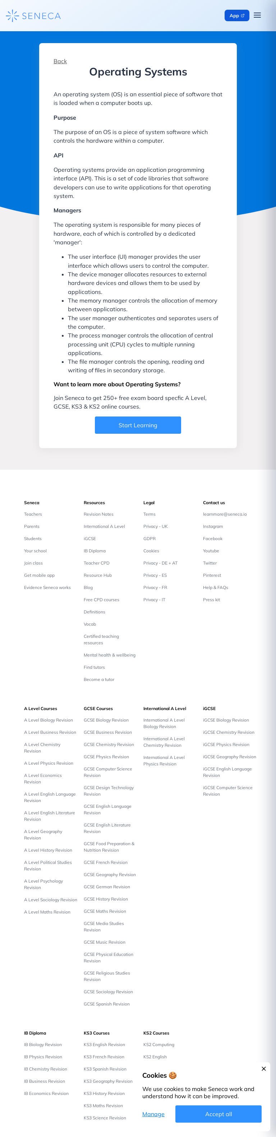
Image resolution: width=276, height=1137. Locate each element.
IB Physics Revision (43, 1056)
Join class (33, 563)
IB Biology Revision (43, 1044)
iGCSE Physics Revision (226, 744)
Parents (32, 526)
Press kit (211, 599)
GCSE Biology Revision (106, 720)
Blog (88, 587)
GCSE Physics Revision (106, 756)
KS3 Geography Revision (108, 1081)
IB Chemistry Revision (45, 1069)
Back (60, 61)
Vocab (90, 624)
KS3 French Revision (104, 1056)
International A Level (104, 526)
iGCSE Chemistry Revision (228, 732)
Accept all (218, 1114)
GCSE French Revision (106, 862)
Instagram (213, 526)
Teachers (33, 514)
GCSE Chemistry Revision (109, 744)
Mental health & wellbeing (109, 655)
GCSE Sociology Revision (108, 991)
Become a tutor (99, 679)
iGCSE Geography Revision (229, 756)
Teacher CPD (97, 563)
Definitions (94, 611)
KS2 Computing (158, 1044)
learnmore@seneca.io (225, 514)
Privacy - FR (155, 587)
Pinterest (212, 575)
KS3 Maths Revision (103, 1105)
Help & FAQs (215, 587)
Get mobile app (39, 575)
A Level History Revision (48, 850)
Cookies (151, 550)
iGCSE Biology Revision (226, 720)
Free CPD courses (101, 599)
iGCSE (90, 538)
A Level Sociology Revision (50, 899)
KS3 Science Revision (105, 1117)
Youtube (211, 550)
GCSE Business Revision (108, 732)
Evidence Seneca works (47, 587)
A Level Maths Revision (47, 912)
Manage (153, 1114)
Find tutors (94, 667)
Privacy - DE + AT (160, 563)
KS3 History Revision (104, 1093)
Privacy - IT (154, 599)
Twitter (210, 563)
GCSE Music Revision (104, 942)
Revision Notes (99, 514)
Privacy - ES (155, 575)
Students (33, 538)
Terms (149, 514)
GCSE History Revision (106, 899)
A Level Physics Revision (48, 763)
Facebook (212, 538)
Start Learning (138, 425)
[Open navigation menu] (257, 15)
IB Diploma (95, 550)
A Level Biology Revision (48, 720)
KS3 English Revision (104, 1044)
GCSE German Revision (107, 886)
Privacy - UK (155, 526)
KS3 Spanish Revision (105, 1069)
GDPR (149, 538)
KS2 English (155, 1056)
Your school (35, 550)
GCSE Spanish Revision (107, 1004)
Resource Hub (98, 575)
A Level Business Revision (50, 732)
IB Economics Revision (46, 1093)
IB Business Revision (44, 1081)
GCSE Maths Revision (105, 911)
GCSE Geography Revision (110, 874)
